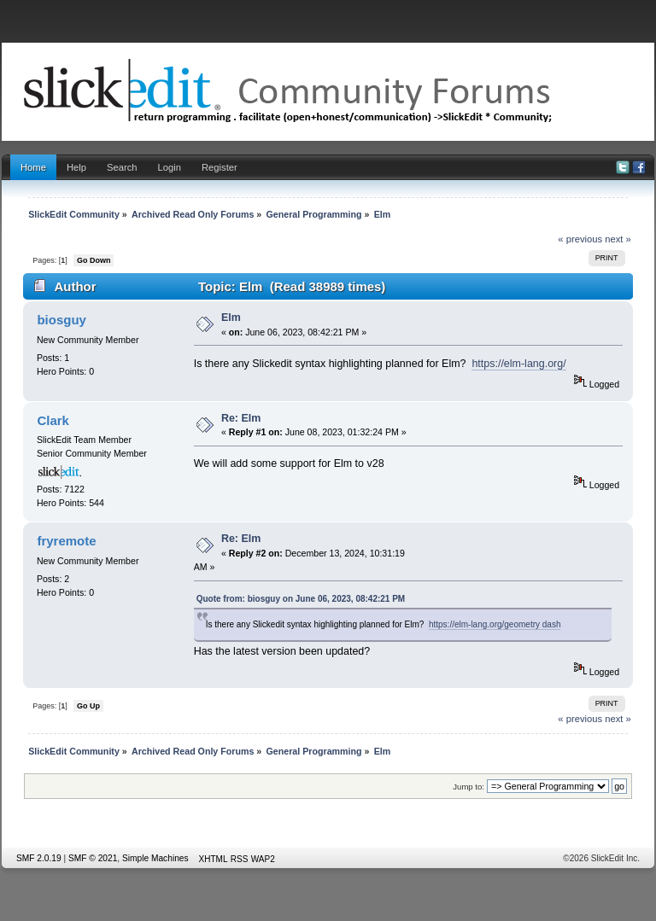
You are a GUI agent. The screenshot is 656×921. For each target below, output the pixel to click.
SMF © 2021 (92, 858)
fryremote (66, 540)
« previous (580, 239)
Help (76, 167)
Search (122, 167)
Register (219, 167)
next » (618, 239)
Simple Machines (155, 858)
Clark (52, 420)
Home (33, 167)
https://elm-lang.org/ (518, 364)
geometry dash (532, 624)
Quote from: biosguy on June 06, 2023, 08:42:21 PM (301, 598)
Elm (231, 318)
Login (169, 167)
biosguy (61, 319)
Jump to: (468, 786)
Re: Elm (241, 418)
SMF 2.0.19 (39, 858)
